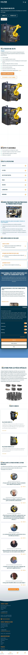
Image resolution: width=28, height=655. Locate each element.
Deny (14, 346)
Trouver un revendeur (5, 619)
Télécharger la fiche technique (8, 77)
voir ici (20, 70)
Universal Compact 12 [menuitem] (4, 649)
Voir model (4, 430)
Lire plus (23, 486)
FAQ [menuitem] (1, 641)
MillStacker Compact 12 (7, 422)
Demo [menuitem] (2, 644)
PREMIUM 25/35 (13, 15)
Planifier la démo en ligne (7, 73)
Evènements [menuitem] (3, 640)
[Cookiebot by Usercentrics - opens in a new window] (22, 307)
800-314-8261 (4, 629)
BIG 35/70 (4, 19)
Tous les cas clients (12, 589)
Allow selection (14, 343)
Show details (22, 336)
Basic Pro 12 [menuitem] (3, 648)
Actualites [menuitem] (2, 642)
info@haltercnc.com (4, 612)
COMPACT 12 (4, 15)
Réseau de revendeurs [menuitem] (4, 639)
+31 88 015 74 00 (4, 611)
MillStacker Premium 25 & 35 (8, 446)
